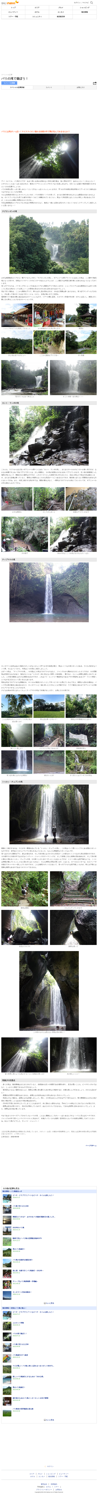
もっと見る (50, 1303)
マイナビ (85, 3)
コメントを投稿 (9, 83)
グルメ (60, 7)
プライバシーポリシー (44, 1490)
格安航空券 (61, 17)
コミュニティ (37, 17)
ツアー (56, 1487)
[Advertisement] (49, 39)
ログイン (77, 3)
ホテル (37, 12)
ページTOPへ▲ (91, 1146)
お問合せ (59, 1490)
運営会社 (44, 1484)
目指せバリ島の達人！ (19, 1308)
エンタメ (61, 12)
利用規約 (54, 1484)
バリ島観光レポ (16, 1191)
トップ (13, 7)
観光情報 (84, 12)
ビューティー (13, 12)
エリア (37, 7)
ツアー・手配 (13, 17)
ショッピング (84, 7)
